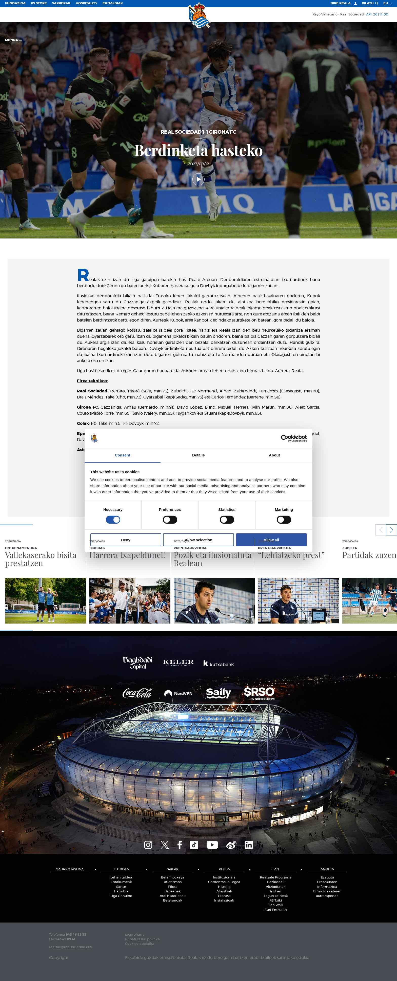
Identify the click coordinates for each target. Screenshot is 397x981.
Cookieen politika (139, 944)
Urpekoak (173, 891)
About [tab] (274, 455)
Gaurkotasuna (70, 869)
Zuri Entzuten (276, 910)
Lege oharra (135, 934)
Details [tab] (198, 455)
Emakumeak (121, 882)
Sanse (121, 887)
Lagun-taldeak (276, 896)
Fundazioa (15, 3)
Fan (275, 869)
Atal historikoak (173, 896)
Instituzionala (224, 877)
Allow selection (198, 540)
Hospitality (86, 3)
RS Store (39, 3)
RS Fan (275, 891)
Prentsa (224, 896)
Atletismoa (173, 882)
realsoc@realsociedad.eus (70, 947)
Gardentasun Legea (224, 882)
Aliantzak (224, 891)
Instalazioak (224, 900)
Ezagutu (327, 877)
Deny (125, 540)
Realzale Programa (275, 877)
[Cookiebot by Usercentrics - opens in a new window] (285, 438)
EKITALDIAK (113, 3)
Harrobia (121, 891)
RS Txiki (275, 900)
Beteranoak (172, 900)
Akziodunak (276, 887)
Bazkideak (276, 882)
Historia (224, 887)
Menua (13, 40)
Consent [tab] (122, 455)
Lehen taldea (121, 877)
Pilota (172, 887)
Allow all (271, 540)
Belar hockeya (172, 877)
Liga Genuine (121, 896)
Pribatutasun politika (142, 939)
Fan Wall (276, 905)
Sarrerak (61, 3)
